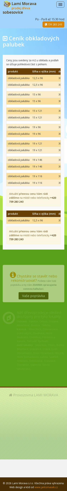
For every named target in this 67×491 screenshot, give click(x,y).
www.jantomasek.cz (46, 487)
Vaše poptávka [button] (33, 294)
